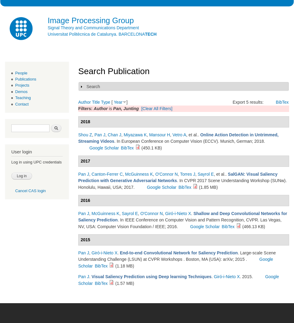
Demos (21, 91)
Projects (22, 85)
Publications (25, 79)
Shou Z (85, 134)
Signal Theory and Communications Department (93, 27)
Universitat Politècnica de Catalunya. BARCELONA (102, 34)
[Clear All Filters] (156, 108)
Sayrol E (206, 174)
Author (84, 102)
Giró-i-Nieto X (178, 213)
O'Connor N (166, 174)
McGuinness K (139, 174)
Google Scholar (104, 147)
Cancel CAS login (30, 190)
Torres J (187, 174)
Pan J (99, 134)
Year (118, 102)
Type (105, 102)
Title (96, 102)
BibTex (282, 102)
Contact (22, 104)
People (21, 73)
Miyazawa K (135, 134)
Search (93, 86)
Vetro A (179, 134)
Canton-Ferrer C (107, 174)
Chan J (114, 134)
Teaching (23, 97)
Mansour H (159, 134)
